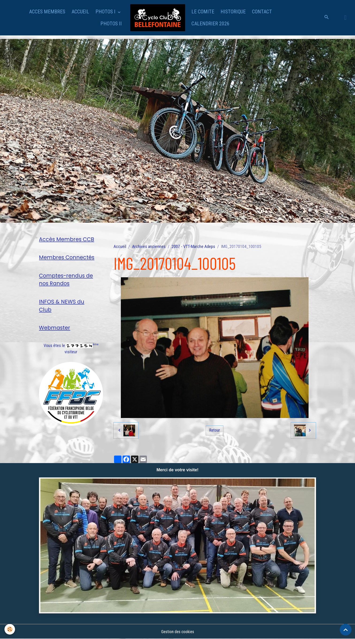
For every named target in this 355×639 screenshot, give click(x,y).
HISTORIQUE (233, 12)
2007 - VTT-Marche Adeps (193, 246)
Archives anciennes (149, 246)
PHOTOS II (111, 24)
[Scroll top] (345, 629)
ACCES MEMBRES (47, 12)
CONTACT (262, 12)
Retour (214, 430)
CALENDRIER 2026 (210, 24)
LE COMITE (202, 12)
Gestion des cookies (177, 631)
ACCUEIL (80, 12)
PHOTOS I (106, 12)
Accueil (120, 246)
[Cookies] (10, 629)
